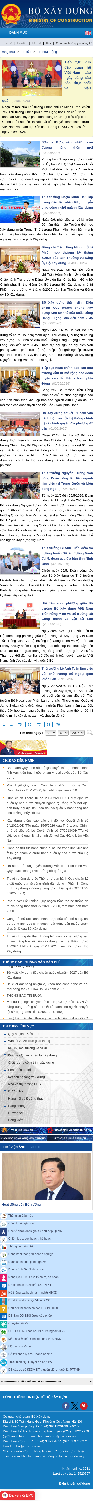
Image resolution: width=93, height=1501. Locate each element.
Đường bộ (15, 1091)
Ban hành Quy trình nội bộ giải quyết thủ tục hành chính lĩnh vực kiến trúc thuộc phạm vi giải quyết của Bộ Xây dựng (47, 772)
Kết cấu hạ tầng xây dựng (26, 1077)
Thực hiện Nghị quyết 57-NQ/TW (30, 1361)
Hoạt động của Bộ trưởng (21, 1204)
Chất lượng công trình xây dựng (31, 1062)
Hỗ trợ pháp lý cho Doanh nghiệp (30, 1354)
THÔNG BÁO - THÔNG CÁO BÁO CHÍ (31, 962)
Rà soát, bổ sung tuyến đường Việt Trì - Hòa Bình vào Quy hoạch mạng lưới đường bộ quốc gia (47, 868)
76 (29, 724)
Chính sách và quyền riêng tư (74, 43)
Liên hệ (36, 43)
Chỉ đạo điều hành (18, 760)
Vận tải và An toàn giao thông (29, 1041)
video (35, 1147)
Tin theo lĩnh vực (18, 1026)
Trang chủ (7, 52)
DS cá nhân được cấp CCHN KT (29, 1284)
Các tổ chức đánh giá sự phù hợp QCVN (35, 1230)
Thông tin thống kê (20, 1246)
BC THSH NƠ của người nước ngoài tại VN (37, 1331)
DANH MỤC (18, 32)
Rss (48, 43)
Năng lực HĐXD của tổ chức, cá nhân (33, 1277)
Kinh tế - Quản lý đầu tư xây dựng (32, 1055)
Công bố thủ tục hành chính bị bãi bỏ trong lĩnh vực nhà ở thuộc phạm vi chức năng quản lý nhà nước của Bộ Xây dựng (47, 853)
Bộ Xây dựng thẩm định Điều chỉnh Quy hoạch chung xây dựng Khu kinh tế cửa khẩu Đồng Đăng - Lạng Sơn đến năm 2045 (67, 313)
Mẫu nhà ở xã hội (19, 1346)
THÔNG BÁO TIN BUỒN (24, 996)
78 (48, 724)
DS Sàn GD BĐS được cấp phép (30, 1315)
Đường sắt (16, 1113)
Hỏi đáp (22, 43)
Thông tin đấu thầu (20, 1215)
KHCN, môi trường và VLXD (28, 1048)
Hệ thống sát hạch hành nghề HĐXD (32, 1292)
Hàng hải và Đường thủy (26, 1098)
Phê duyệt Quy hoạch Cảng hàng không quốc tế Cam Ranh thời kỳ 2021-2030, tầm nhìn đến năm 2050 (47, 787)
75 (20, 724)
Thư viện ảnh (14, 1147)
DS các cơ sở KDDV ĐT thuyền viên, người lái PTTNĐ (44, 1369)
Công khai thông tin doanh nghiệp (30, 1254)
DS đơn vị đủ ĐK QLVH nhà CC (29, 1300)
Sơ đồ (8, 43)
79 (58, 724)
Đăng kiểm (16, 1120)
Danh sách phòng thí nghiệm (27, 1261)
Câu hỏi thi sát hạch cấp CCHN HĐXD (33, 1307)
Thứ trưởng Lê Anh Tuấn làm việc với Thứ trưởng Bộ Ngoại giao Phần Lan (67, 674)
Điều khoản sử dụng (74, 1483)
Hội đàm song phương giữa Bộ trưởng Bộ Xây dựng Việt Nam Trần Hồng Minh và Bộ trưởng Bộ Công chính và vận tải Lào (67, 613)
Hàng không (17, 1106)
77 (39, 724)
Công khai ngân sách (22, 1223)
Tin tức (26, 52)
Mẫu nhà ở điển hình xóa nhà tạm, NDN (34, 1338)
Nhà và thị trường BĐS (24, 1084)
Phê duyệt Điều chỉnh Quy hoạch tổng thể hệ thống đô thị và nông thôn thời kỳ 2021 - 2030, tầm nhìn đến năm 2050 (47, 906)
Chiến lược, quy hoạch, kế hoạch (30, 1238)
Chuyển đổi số (18, 1323)
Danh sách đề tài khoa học (26, 1269)
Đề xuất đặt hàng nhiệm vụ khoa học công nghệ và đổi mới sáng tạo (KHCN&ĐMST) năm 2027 (47, 987)
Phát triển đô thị (19, 1070)
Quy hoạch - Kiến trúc (23, 1034)
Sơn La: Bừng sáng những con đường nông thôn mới (67, 147)
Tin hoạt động (47, 52)
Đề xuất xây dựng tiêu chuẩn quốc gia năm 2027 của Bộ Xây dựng (47, 975)
